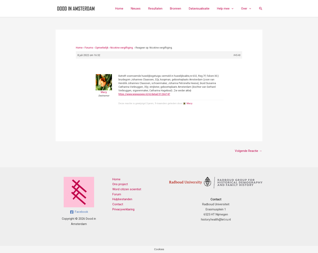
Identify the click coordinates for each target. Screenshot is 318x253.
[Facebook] (79, 212)
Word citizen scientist (126, 189)
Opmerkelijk (101, 47)
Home (129, 8)
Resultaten (162, 8)
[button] (234, 8)
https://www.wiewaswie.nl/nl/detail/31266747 (144, 94)
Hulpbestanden (122, 199)
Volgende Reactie (248, 151)
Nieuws (144, 8)
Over (247, 8)
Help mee (227, 8)
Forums (89, 47)
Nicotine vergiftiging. (121, 47)
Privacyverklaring (123, 209)
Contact (117, 204)
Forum (116, 194)
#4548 (237, 55)
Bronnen (181, 8)
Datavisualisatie (203, 8)
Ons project (120, 184)
